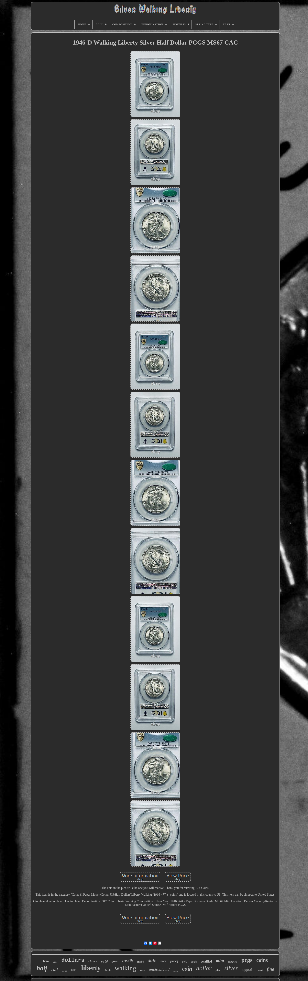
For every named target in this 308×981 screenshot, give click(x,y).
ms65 (127, 960)
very (142, 970)
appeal (247, 970)
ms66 (104, 961)
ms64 (140, 961)
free (46, 961)
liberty (91, 968)
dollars (72, 960)
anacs (175, 971)
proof (174, 961)
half (42, 968)
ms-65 (64, 971)
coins (262, 960)
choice (92, 961)
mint (220, 960)
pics (217, 970)
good (115, 961)
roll (54, 969)
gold (184, 961)
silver (231, 968)
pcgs (246, 960)
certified (206, 961)
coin (187, 968)
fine (270, 969)
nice (163, 961)
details (107, 970)
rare (74, 969)
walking (125, 968)
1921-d (259, 970)
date (152, 960)
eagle (194, 961)
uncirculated (159, 969)
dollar (204, 968)
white (55, 962)
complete (232, 961)
